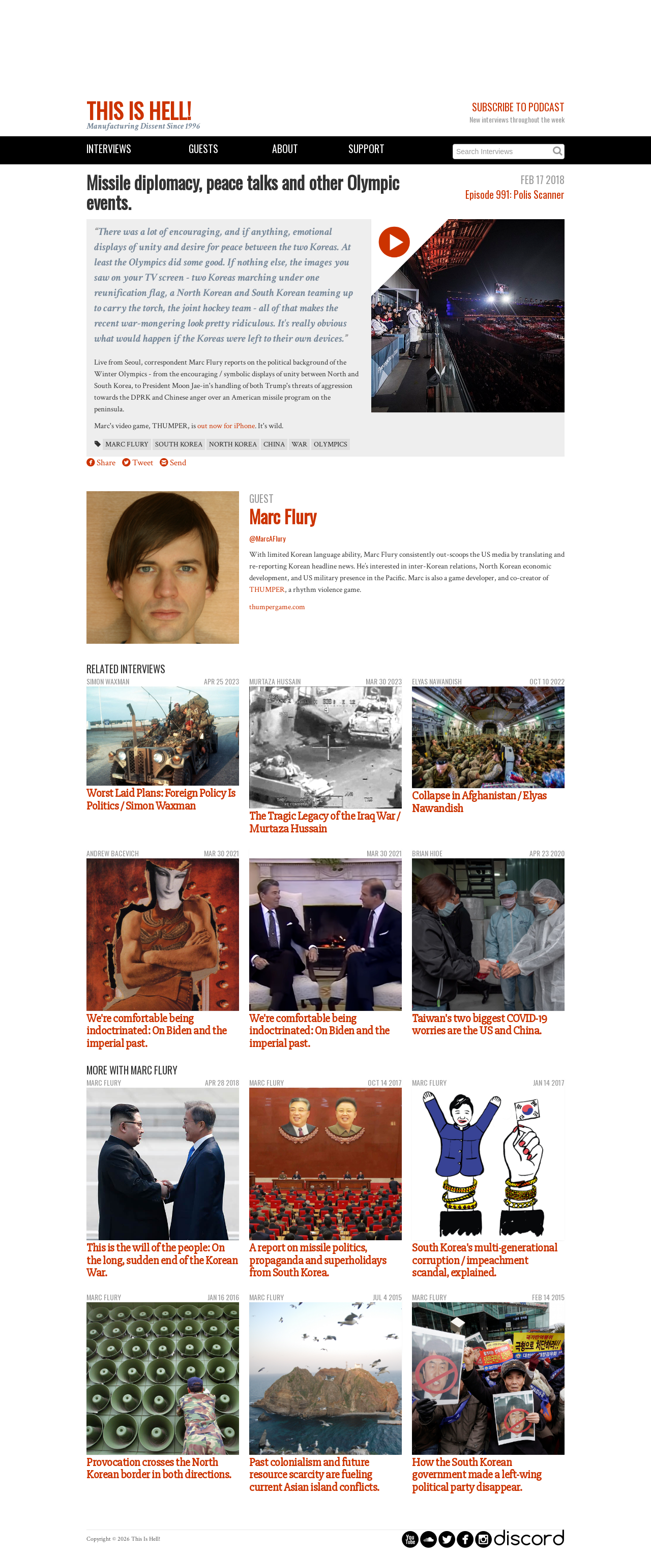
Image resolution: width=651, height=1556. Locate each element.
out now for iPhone (226, 426)
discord (529, 1539)
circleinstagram (483, 1539)
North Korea (233, 444)
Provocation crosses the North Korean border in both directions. (158, 1468)
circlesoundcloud (428, 1539)
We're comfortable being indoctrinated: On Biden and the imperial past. (156, 1031)
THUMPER (267, 589)
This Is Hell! (138, 110)
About (285, 148)
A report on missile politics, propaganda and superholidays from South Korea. (317, 1260)
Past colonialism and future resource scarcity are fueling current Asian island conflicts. (314, 1474)
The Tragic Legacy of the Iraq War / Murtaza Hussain (324, 822)
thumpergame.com (277, 607)
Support (366, 148)
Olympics (330, 444)
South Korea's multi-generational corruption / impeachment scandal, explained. (484, 1260)
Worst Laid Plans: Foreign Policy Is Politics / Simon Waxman (160, 799)
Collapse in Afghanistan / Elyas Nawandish (479, 802)
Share (106, 462)
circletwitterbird (446, 1539)
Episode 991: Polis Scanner (515, 194)
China (274, 444)
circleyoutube (410, 1539)
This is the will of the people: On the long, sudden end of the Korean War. (162, 1260)
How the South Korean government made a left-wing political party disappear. (477, 1474)
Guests (203, 148)
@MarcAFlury (267, 538)
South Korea (178, 444)
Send (178, 462)
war (299, 444)
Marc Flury (127, 444)
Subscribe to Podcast (518, 107)
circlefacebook (465, 1539)
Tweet (142, 462)
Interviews (108, 148)
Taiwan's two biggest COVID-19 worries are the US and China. (479, 1024)
